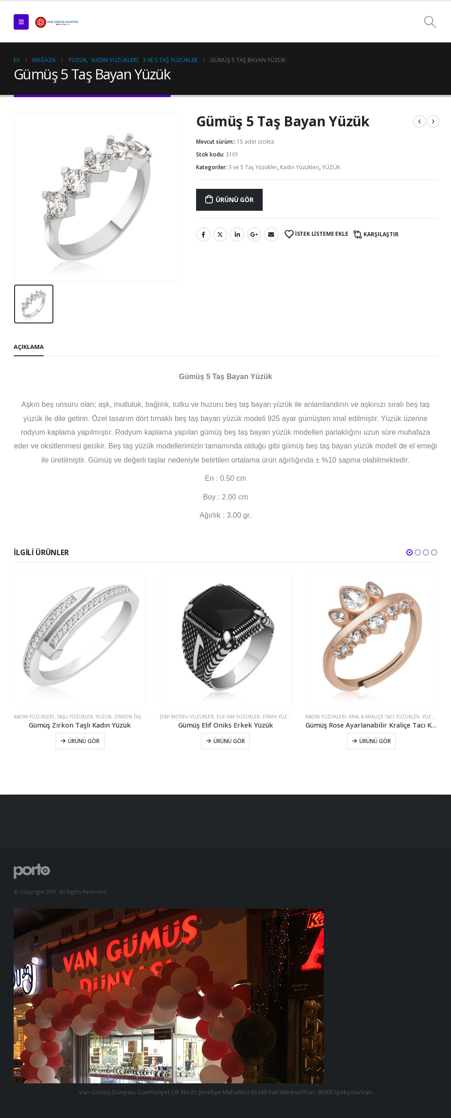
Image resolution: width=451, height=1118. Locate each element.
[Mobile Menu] (21, 22)
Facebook (203, 234)
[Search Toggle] (430, 22)
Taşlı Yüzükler (75, 716)
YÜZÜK (331, 167)
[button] (409, 552)
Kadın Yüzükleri (299, 167)
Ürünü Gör (234, 199)
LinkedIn (237, 234)
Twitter (220, 234)
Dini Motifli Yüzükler (187, 716)
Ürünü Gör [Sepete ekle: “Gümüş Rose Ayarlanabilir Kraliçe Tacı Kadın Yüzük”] (375, 741)
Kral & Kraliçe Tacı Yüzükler (384, 716)
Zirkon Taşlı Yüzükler (142, 716)
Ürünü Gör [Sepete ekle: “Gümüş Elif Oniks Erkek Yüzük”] (229, 741)
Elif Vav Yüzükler (238, 716)
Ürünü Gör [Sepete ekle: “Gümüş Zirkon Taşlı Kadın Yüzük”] (83, 741)
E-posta (271, 234)
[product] (79, 639)
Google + (254, 234)
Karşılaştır (381, 234)
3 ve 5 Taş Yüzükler (252, 167)
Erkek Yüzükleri (283, 716)
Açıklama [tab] (29, 347)
